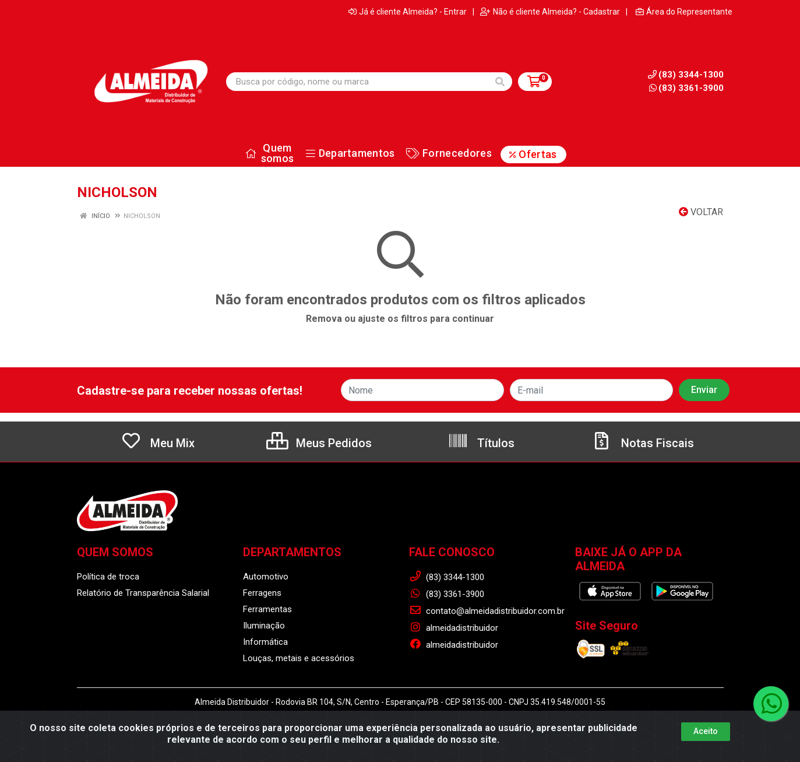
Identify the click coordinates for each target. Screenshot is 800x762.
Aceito (705, 731)
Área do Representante (684, 12)
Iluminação (264, 625)
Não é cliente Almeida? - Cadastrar (550, 12)
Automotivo (265, 576)
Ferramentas (267, 609)
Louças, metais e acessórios (298, 658)
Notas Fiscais (642, 443)
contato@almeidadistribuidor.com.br (487, 611)
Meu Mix (158, 443)
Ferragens (262, 593)
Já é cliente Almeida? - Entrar (407, 12)
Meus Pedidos (319, 443)
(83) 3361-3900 (686, 88)
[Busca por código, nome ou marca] (357, 81)
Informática (265, 642)
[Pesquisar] (500, 81)
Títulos (480, 443)
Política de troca (108, 576)
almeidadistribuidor (453, 628)
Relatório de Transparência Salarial (143, 593)
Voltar (701, 211)
